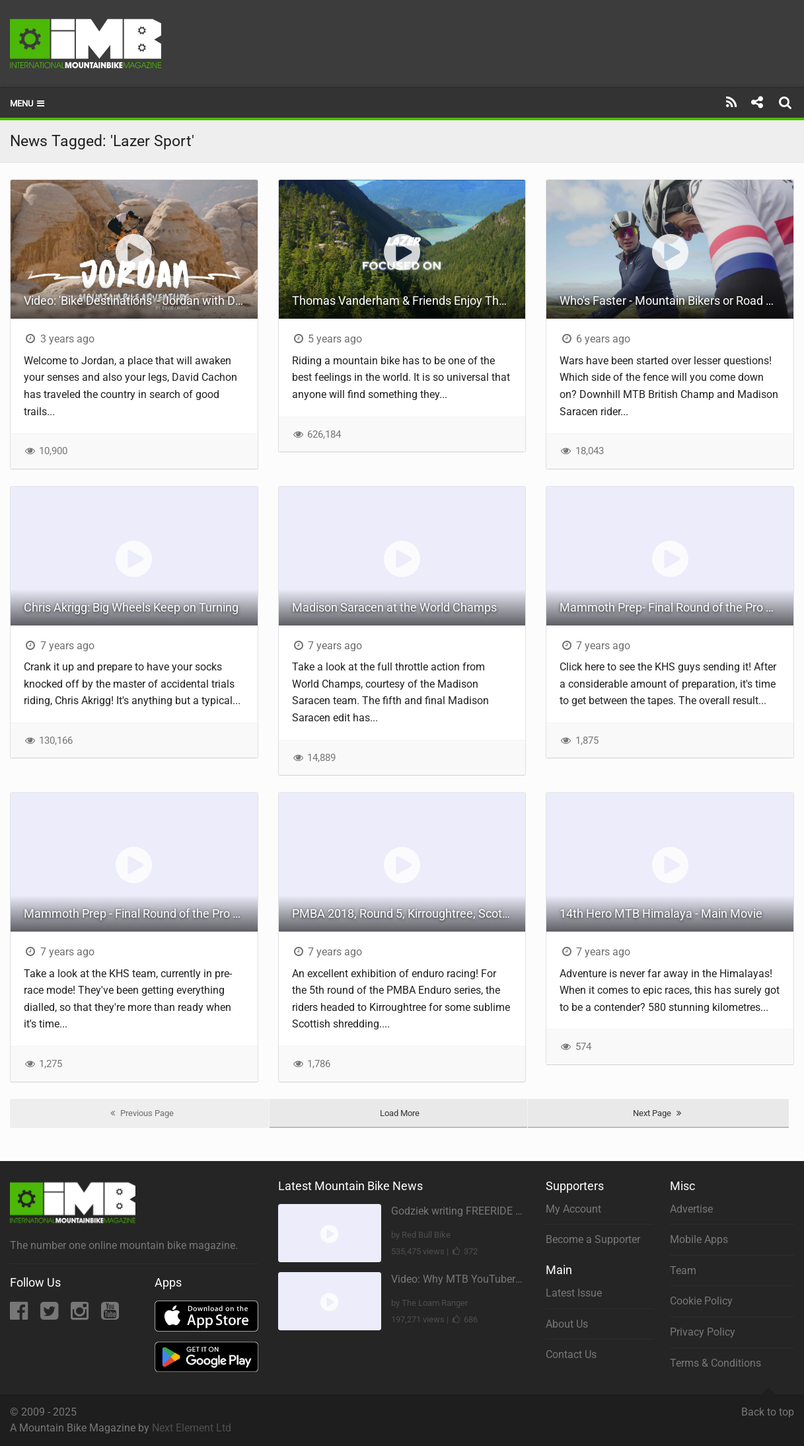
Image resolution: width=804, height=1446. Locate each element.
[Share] (756, 102)
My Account (573, 1209)
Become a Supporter (593, 1239)
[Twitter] (50, 1314)
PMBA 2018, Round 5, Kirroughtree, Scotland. (409, 913)
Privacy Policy (702, 1332)
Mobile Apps (699, 1239)
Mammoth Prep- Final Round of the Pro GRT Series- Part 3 (676, 607)
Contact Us (571, 1354)
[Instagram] (81, 1314)
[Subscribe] (731, 102)
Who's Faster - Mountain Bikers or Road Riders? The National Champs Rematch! (676, 300)
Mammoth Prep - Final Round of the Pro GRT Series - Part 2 (141, 913)
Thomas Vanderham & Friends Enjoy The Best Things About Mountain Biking (409, 300)
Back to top (767, 1406)
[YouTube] (110, 1314)
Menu (28, 103)
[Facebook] (20, 1314)
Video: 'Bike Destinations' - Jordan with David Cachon (141, 300)
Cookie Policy (701, 1301)
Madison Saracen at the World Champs (394, 607)
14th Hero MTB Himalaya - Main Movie (661, 913)
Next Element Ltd (191, 1428)
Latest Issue (574, 1293)
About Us (567, 1324)
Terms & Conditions (715, 1363)
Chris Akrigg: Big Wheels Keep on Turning (131, 607)
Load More (400, 1113)
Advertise (691, 1209)
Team (683, 1270)
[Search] (787, 102)
